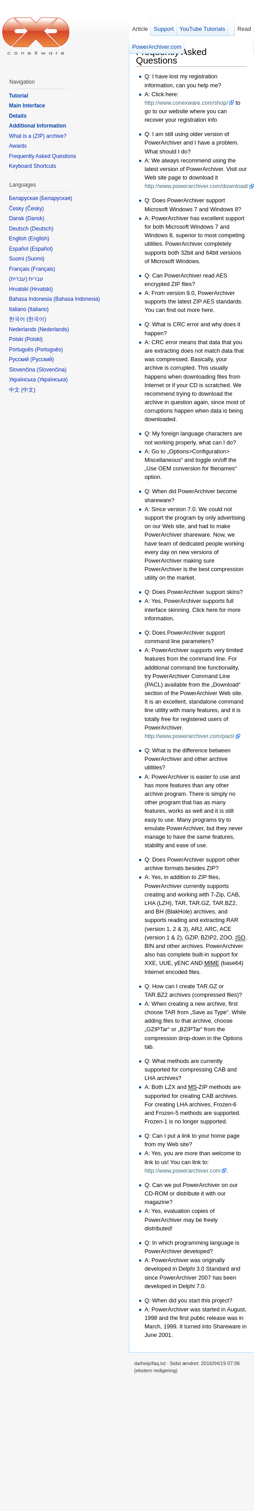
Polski (33, 339)
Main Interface (27, 105)
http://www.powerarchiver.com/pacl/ (189, 736)
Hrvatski (41, 289)
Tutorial (18, 96)
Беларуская (55, 198)
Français (43, 269)
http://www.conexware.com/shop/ (186, 102)
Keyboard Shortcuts (32, 166)
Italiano (38, 309)
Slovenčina (51, 370)
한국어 (36, 319)
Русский (42, 359)
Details (17, 116)
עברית (18, 279)
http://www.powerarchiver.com (182, 1170)
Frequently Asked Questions (171, 56)
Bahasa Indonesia (76, 299)
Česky (34, 208)
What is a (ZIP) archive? (38, 136)
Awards (18, 146)
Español (41, 249)
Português (49, 349)
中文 (28, 390)
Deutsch (41, 229)
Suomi (34, 259)
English (38, 238)
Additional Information (37, 126)
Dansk (34, 218)
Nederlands (53, 329)
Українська (52, 379)
